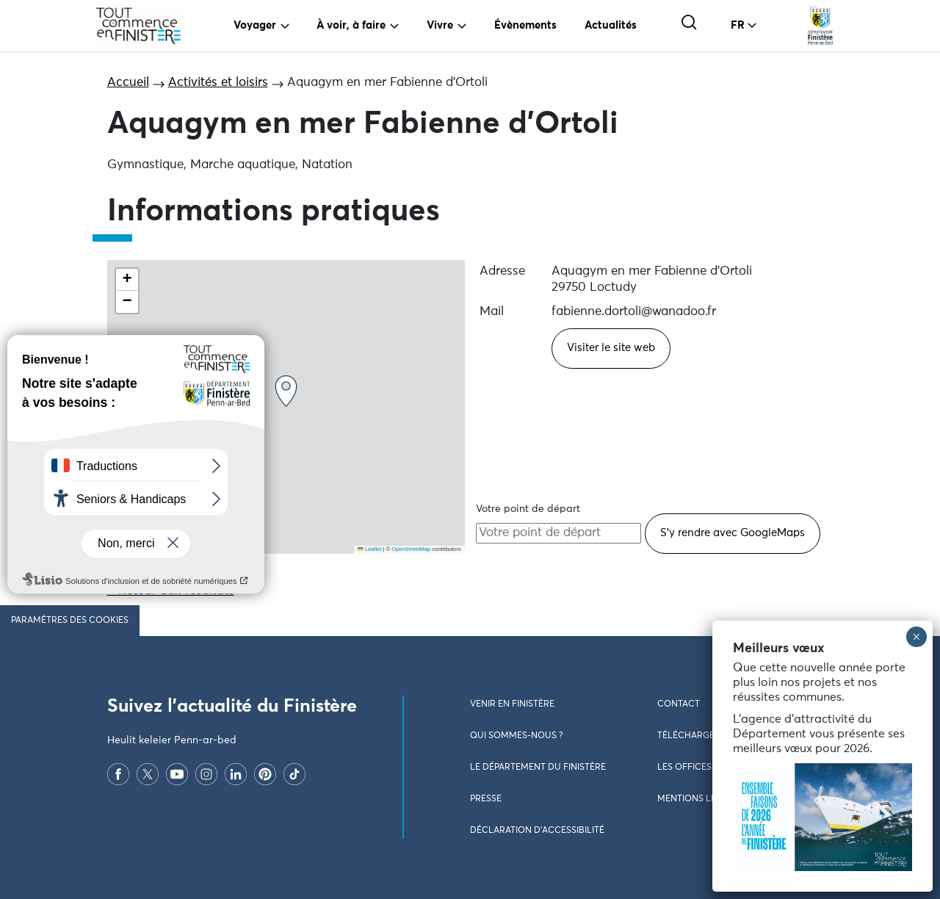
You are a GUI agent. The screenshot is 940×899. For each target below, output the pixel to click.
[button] (286, 391)
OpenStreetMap (410, 549)
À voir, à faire (351, 25)
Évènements (525, 25)
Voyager (255, 25)
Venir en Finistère (512, 704)
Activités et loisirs (218, 82)
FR (738, 25)
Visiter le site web (611, 347)
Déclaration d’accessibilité (537, 830)
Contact (678, 704)
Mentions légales (700, 799)
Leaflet (369, 549)
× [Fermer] (916, 637)
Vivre (440, 25)
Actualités (611, 25)
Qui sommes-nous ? (516, 736)
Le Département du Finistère (538, 767)
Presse (486, 799)
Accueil (128, 82)
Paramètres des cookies (70, 620)
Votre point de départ (528, 509)
